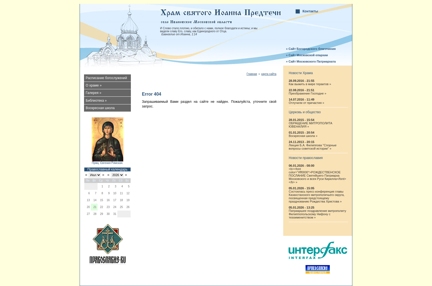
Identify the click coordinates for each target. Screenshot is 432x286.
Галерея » (93, 93)
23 (108, 207)
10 (114, 193)
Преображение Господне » (307, 93)
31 (114, 213)
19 (127, 200)
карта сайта (268, 73)
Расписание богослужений (106, 78)
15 (101, 200)
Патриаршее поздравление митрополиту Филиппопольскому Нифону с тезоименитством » (317, 214)
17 (114, 200)
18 (121, 200)
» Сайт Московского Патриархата (311, 61)
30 (108, 213)
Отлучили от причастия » (306, 102)
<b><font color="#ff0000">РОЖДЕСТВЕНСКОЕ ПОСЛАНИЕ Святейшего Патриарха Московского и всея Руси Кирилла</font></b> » (317, 175)
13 (88, 200)
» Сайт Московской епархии (307, 55)
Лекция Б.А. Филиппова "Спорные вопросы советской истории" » (312, 147)
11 (121, 193)
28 (94, 213)
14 (94, 200)
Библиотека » (96, 100)
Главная (252, 73)
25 (121, 207)
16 (108, 200)
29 (101, 213)
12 (127, 193)
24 (114, 207)
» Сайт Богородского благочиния (311, 48)
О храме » (94, 85)
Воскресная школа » (303, 135)
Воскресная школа (100, 108)
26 (127, 207)
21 (94, 207)
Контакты (310, 11)
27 (88, 213)
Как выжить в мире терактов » (310, 84)
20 (88, 207)
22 (101, 207)
